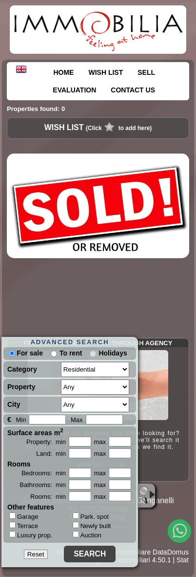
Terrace (23, 526)
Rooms (18, 464)
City (13, 404)
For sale (26, 353)
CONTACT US (133, 90)
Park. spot (91, 516)
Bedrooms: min (43, 473)
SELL (146, 72)
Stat (182, 560)
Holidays (112, 353)
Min (21, 419)
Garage (23, 516)
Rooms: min (48, 496)
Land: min (51, 453)
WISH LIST (105, 72)
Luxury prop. (30, 535)
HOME (63, 72)
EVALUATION (74, 90)
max (100, 441)
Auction (87, 535)
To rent (70, 353)
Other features (30, 507)
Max (77, 419)
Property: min (46, 441)
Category (22, 369)
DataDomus (171, 552)
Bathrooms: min (43, 484)
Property (21, 387)
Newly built (92, 526)
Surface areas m (35, 432)
